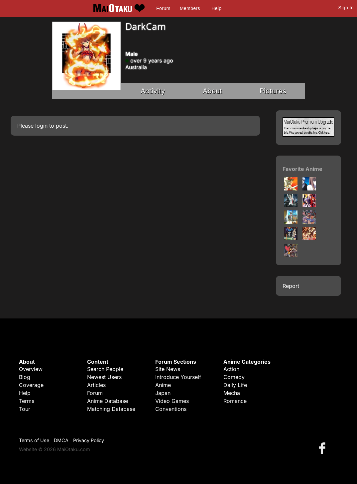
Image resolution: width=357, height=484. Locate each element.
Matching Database (111, 409)
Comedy (234, 377)
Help (216, 8)
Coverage (31, 385)
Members (190, 8)
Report (291, 286)
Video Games (172, 401)
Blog (24, 377)
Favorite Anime (302, 169)
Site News (167, 369)
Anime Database (107, 401)
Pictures (273, 91)
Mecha (231, 393)
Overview (31, 369)
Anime (163, 385)
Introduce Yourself (178, 377)
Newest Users (104, 377)
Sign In (346, 7)
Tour (24, 409)
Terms (26, 401)
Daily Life (235, 385)
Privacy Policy (88, 440)
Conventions (170, 409)
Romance (235, 401)
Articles (96, 385)
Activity (153, 91)
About (212, 91)
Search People (105, 369)
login (41, 125)
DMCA (61, 440)
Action (231, 369)
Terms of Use (34, 440)
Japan (163, 393)
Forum (163, 8)
